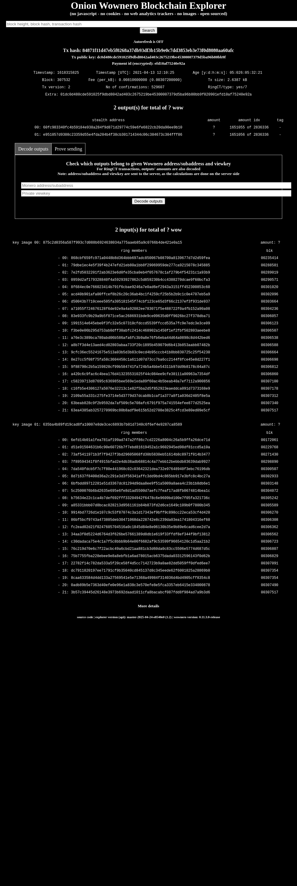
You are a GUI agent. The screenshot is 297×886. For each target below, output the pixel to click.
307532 (63, 80)
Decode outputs (33, 148)
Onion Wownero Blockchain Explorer (148, 5)
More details (148, 606)
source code (85, 617)
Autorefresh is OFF (148, 42)
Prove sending (68, 148)
